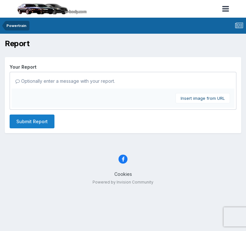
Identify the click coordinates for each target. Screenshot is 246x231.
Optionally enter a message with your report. (65, 81)
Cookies (123, 174)
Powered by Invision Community (123, 182)
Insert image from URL (203, 98)
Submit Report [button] (32, 121)
